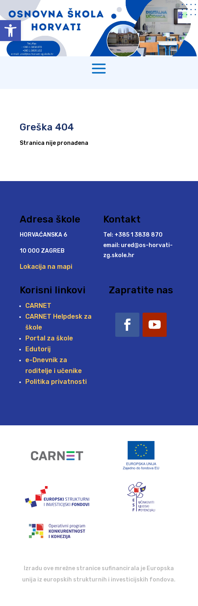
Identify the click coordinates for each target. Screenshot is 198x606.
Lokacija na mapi (46, 266)
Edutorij (38, 349)
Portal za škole (49, 338)
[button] (10, 30)
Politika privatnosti (56, 381)
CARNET (38, 305)
